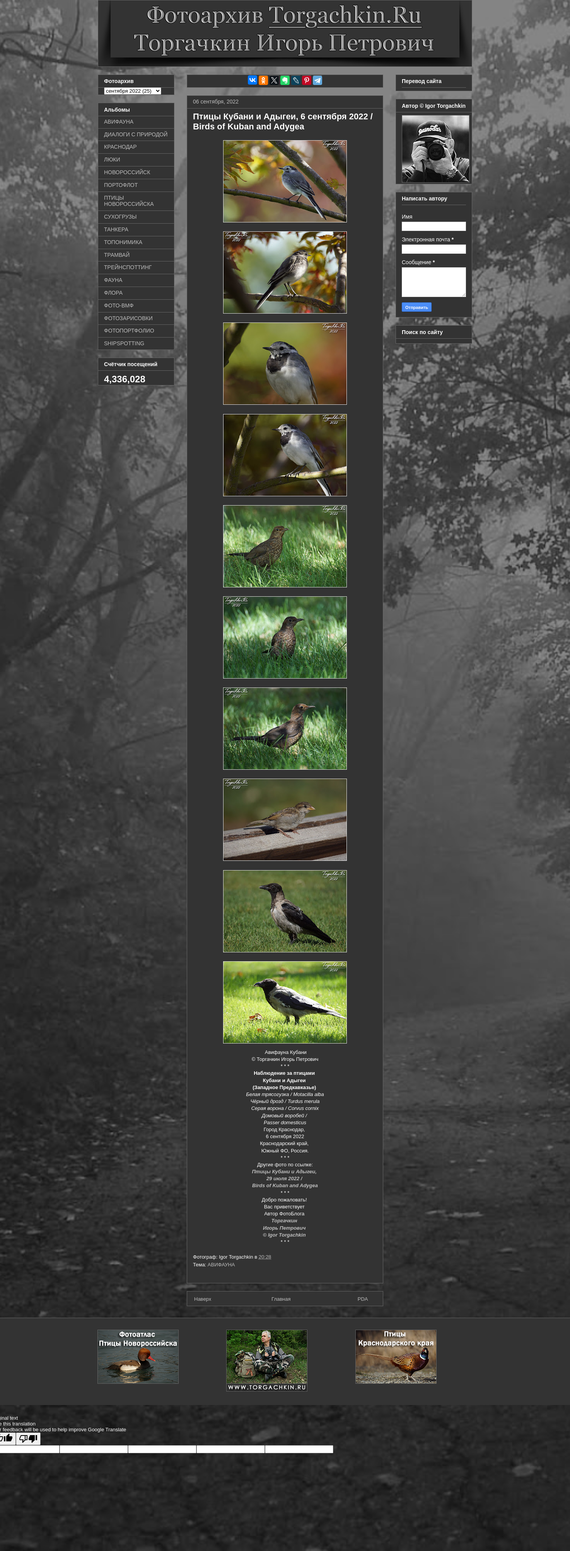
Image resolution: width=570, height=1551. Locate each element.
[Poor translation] (28, 1438)
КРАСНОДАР (120, 147)
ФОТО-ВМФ (119, 305)
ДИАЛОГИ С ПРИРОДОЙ (135, 134)
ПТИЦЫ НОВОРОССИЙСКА (129, 201)
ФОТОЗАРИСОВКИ (128, 318)
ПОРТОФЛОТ (121, 185)
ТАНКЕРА (116, 229)
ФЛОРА (113, 293)
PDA (363, 1299)
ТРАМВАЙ (117, 255)
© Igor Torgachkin (285, 1235)
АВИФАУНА (221, 1265)
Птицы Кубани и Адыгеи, (285, 1171)
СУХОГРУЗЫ (120, 217)
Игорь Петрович (285, 1228)
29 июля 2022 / (285, 1178)
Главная (280, 1299)
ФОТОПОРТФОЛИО (129, 331)
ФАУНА (113, 280)
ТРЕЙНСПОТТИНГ (128, 267)
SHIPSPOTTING (124, 343)
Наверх (202, 1299)
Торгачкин (285, 1220)
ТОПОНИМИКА (123, 242)
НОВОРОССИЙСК (127, 172)
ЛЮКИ (112, 159)
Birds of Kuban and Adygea (285, 1185)
